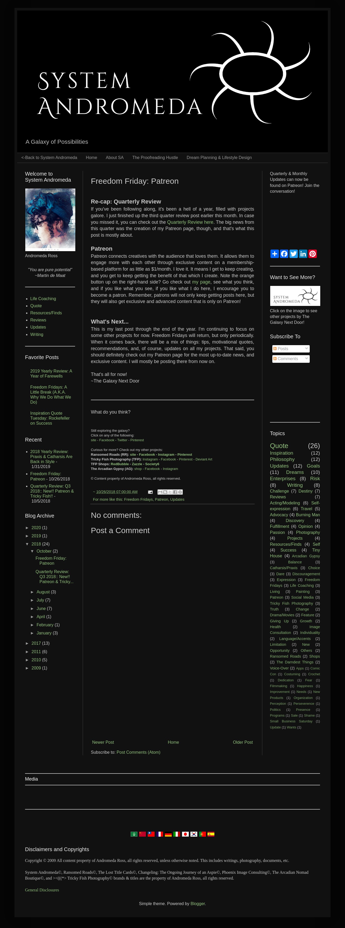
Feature (307, 615)
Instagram (166, 454)
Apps (300, 668)
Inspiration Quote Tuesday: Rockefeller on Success (50, 418)
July (41, 600)
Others (306, 650)
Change (302, 609)
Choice (314, 568)
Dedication (286, 680)
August (44, 592)
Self (316, 544)
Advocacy (279, 515)
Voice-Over (279, 668)
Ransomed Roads (285, 656)
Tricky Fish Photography (291, 603)
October (45, 551)
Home (91, 157)
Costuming (292, 674)
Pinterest (137, 440)
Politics (275, 710)
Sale (294, 715)
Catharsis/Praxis (284, 568)
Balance (295, 562)
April (41, 616)
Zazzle (137, 464)
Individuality (310, 633)
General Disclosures (42, 890)
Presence (303, 710)
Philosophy (282, 459)
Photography (308, 532)
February (46, 625)
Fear (308, 680)
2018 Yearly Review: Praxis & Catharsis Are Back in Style (51, 456)
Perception (278, 704)
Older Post (243, 742)
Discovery (295, 520)
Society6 (152, 464)
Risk (315, 478)
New (306, 644)
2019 (37, 536)
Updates (177, 499)
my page (201, 282)
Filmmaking (278, 686)
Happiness (305, 686)
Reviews (38, 320)
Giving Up (279, 621)
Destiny (306, 491)
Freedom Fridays (138, 499)
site (93, 440)
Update (275, 727)
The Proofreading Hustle (155, 157)
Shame (309, 715)
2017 (37, 643)
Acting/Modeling (285, 503)
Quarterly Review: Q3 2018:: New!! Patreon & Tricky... (55, 576)
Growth (306, 621)
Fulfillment (279, 526)
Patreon (161, 499)
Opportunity (279, 650)
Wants (291, 727)
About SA (115, 157)
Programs (277, 715)
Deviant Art (203, 459)
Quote (36, 306)
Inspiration (281, 453)
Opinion (305, 526)
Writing (36, 334)
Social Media (302, 597)
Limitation (278, 644)
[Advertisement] (172, 694)
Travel (306, 509)
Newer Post (103, 742)
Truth (274, 609)
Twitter (122, 440)
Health (275, 627)
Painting (303, 591)
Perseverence (303, 704)
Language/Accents (294, 639)
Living (275, 591)
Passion (277, 532)
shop (138, 469)
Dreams (295, 472)
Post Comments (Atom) (138, 752)
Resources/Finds (46, 313)
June (42, 608)
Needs (301, 692)
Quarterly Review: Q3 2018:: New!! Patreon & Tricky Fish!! (52, 491)
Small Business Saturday (291, 721)
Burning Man (308, 515)
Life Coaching (43, 298)
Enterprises (282, 478)
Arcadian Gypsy (306, 556)
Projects (295, 538)
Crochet (314, 674)
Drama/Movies (282, 615)
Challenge (279, 491)
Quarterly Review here (190, 222)
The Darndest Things (295, 662)
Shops (314, 656)
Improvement (280, 692)
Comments (285, 358)
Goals (313, 466)
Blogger (197, 903)
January (45, 633)
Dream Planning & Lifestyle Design (219, 157)
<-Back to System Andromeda (49, 157)
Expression (286, 580)
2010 (37, 660)
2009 (37, 668)
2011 (37, 651)
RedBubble (120, 464)
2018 (37, 544)
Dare (280, 574)
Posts (280, 348)
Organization (303, 698)
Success (288, 550)
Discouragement (306, 574)
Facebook (106, 440)
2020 (37, 527)
